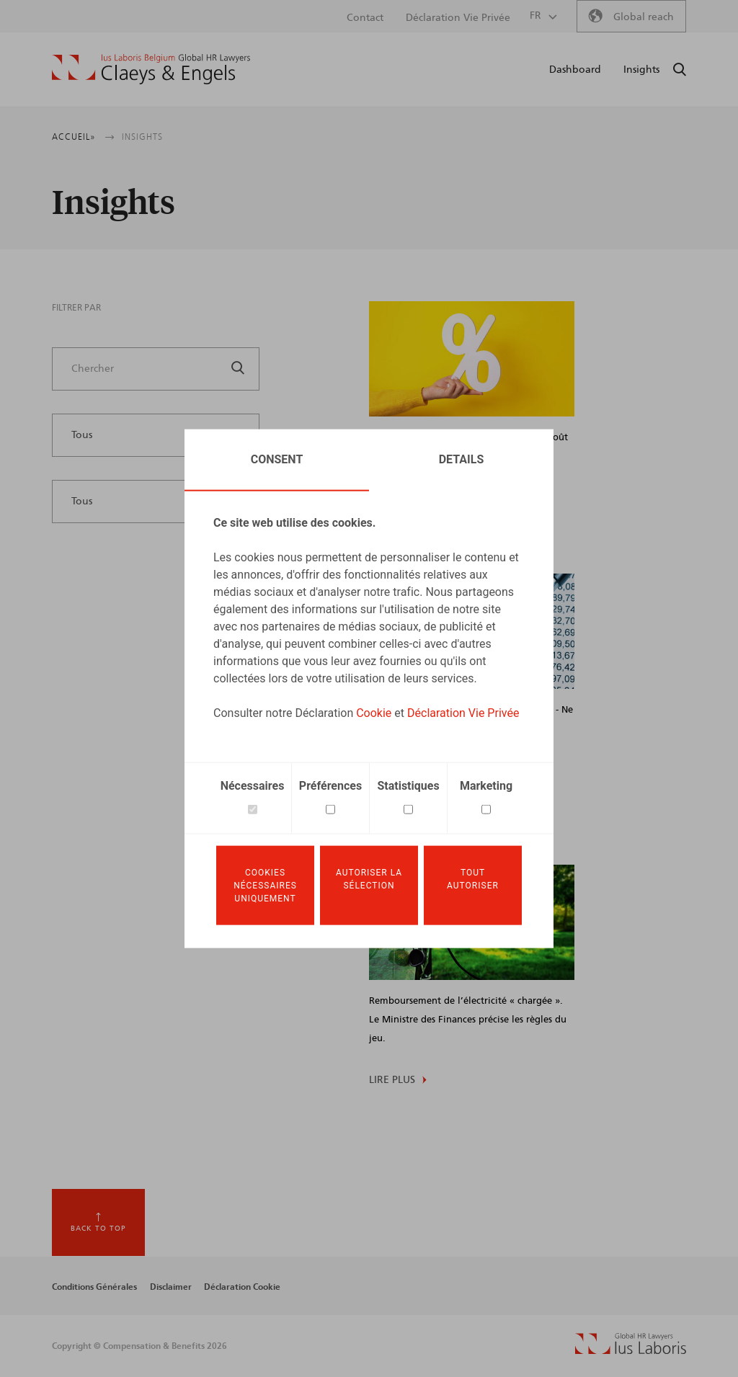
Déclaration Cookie (242, 1287)
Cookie (373, 711)
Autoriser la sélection (369, 879)
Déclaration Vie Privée (463, 711)
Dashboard (575, 70)
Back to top (98, 1228)
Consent (277, 458)
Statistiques (408, 784)
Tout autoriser (473, 879)
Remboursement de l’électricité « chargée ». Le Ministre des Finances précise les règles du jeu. (467, 1020)
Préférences (330, 784)
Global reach (643, 17)
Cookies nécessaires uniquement (265, 886)
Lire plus (392, 1080)
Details (461, 458)
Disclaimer (171, 1287)
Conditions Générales (94, 1287)
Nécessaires (253, 784)
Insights (641, 70)
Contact (365, 18)
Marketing (486, 784)
